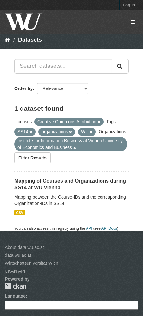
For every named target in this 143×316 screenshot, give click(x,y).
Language (15, 295)
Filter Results (32, 157)
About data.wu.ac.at (24, 247)
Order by (23, 88)
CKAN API (15, 271)
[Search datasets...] (63, 66)
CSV (19, 212)
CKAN (15, 286)
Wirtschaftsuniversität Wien (31, 263)
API (89, 228)
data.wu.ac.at (18, 255)
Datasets (30, 40)
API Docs (109, 228)
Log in (129, 5)
